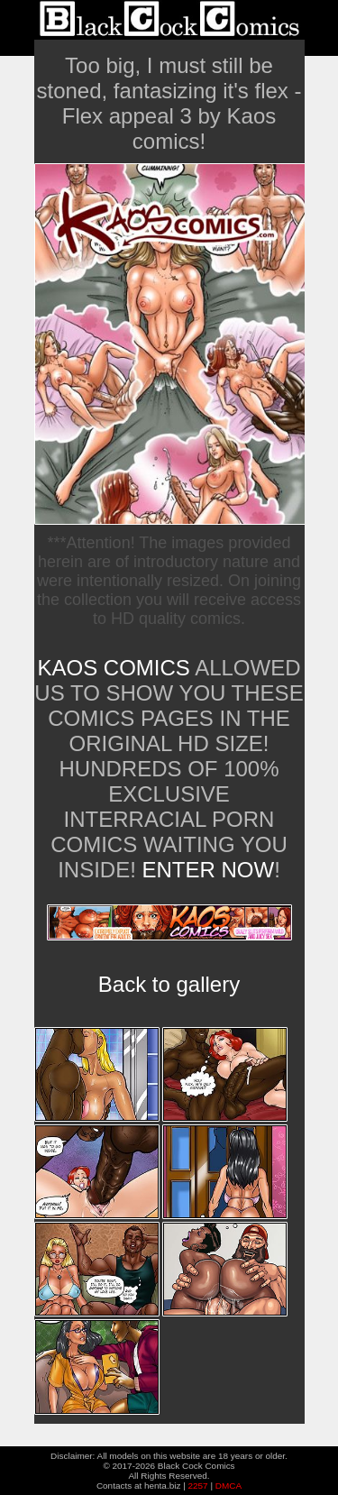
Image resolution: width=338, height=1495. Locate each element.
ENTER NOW (205, 870)
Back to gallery (169, 984)
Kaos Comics (113, 668)
